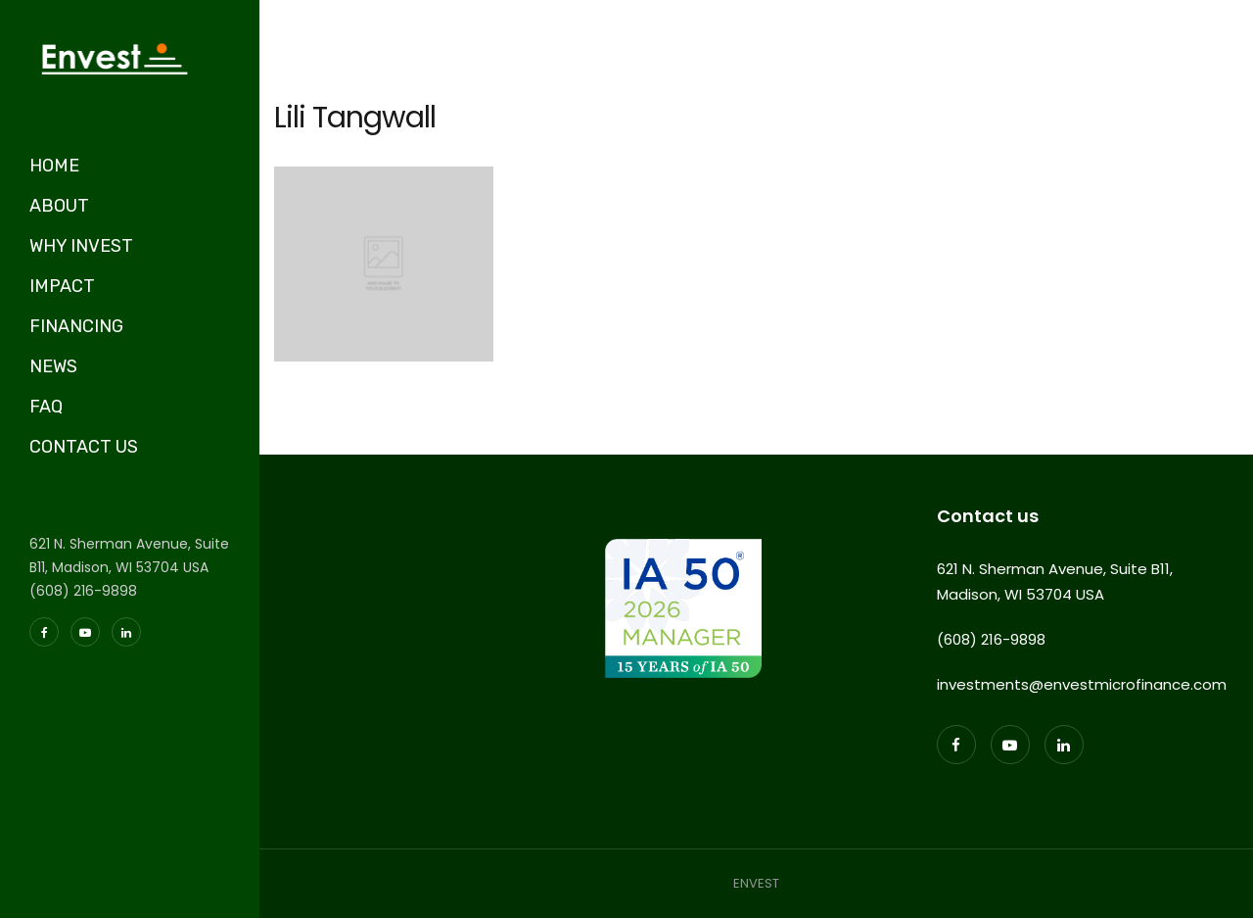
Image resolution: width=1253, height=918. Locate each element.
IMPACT (62, 286)
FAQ (46, 406)
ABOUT (59, 206)
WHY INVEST (81, 246)
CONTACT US (83, 447)
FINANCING (76, 326)
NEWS (53, 366)
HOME (54, 165)
